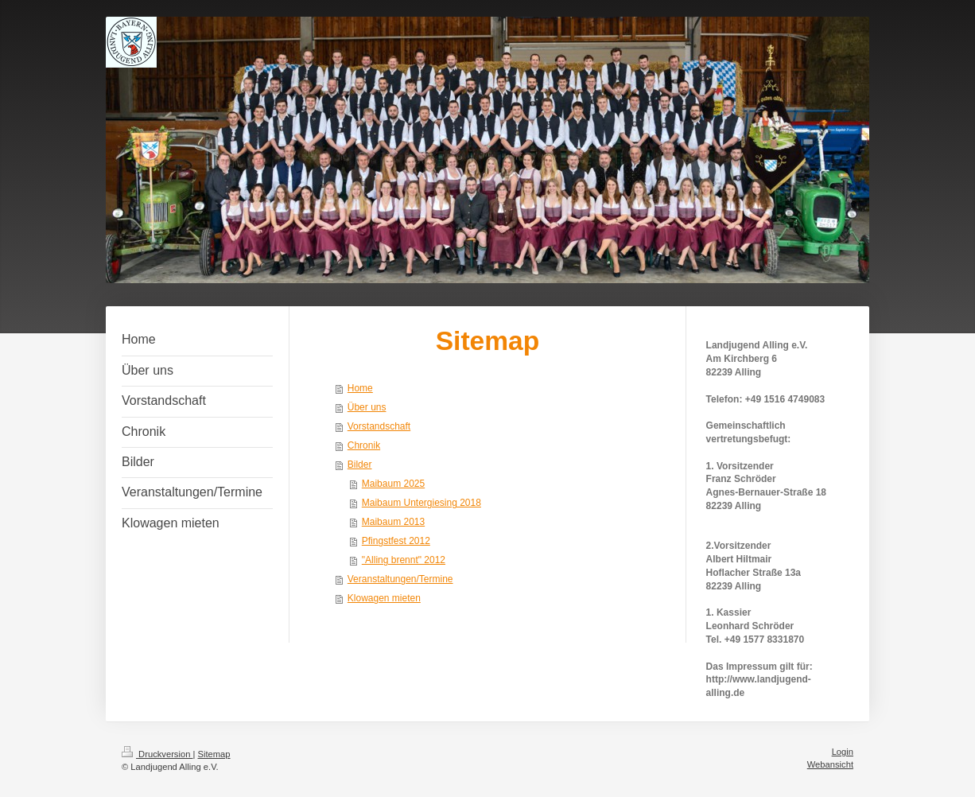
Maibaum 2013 (393, 521)
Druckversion (157, 754)
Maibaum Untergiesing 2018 (421, 502)
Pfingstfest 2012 (396, 540)
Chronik (364, 445)
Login (842, 751)
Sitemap (214, 754)
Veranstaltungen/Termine (400, 579)
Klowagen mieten (384, 598)
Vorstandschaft (379, 426)
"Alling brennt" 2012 (403, 560)
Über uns (367, 407)
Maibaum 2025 (393, 483)
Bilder (360, 464)
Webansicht (830, 764)
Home (360, 388)
